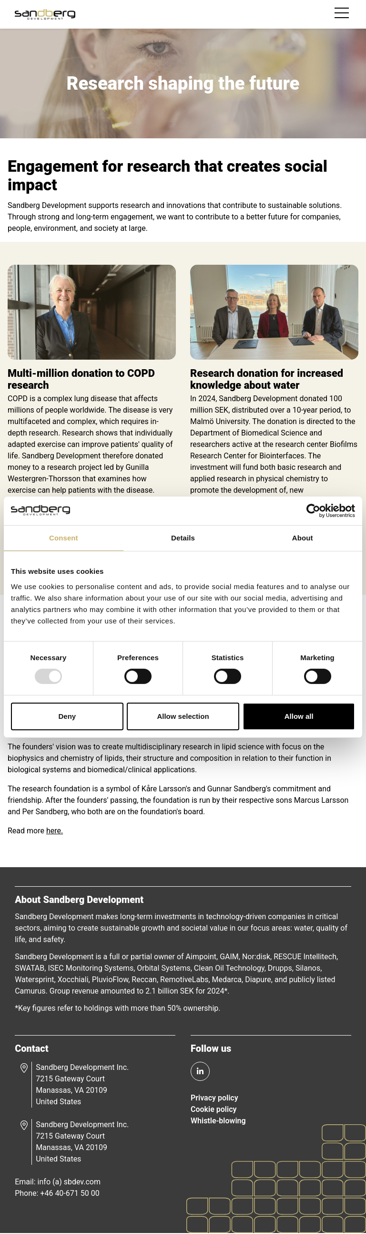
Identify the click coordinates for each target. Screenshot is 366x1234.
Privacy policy (214, 1098)
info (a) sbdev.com (69, 1182)
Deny (67, 716)
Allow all (299, 716)
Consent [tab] (63, 537)
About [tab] (302, 537)
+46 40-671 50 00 (70, 1193)
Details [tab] (183, 537)
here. (54, 831)
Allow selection (183, 716)
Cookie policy (213, 1109)
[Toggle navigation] (342, 14)
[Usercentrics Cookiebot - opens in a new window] (313, 510)
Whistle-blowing (218, 1121)
